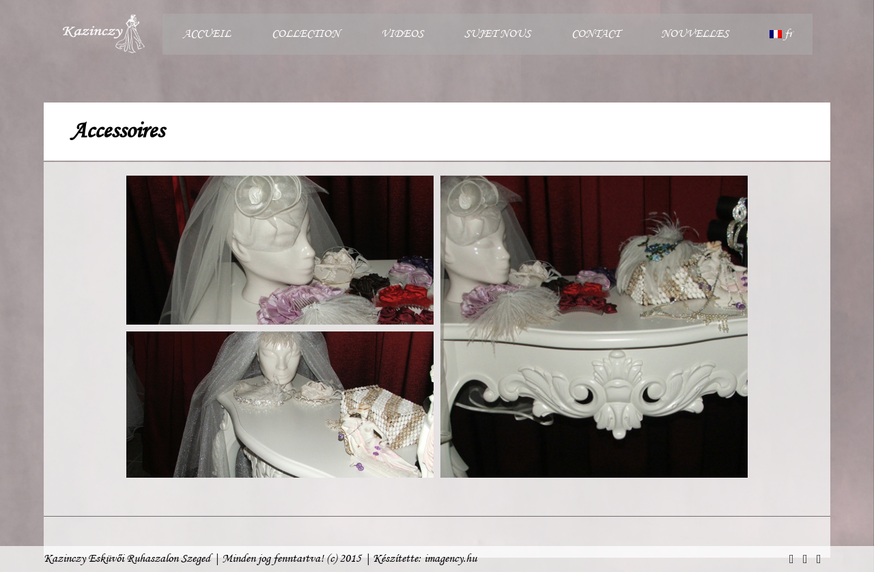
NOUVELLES (695, 33)
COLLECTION (306, 33)
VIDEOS (402, 33)
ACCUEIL (207, 33)
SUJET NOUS (497, 33)
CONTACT (596, 33)
